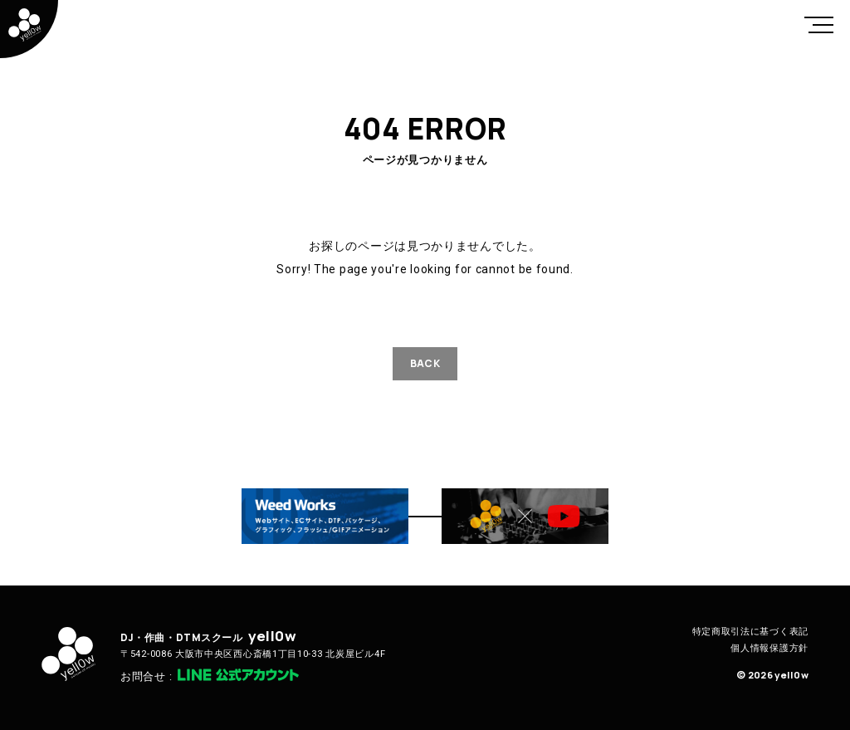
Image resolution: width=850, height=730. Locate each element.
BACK (425, 363)
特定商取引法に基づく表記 (750, 631)
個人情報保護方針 (769, 648)
